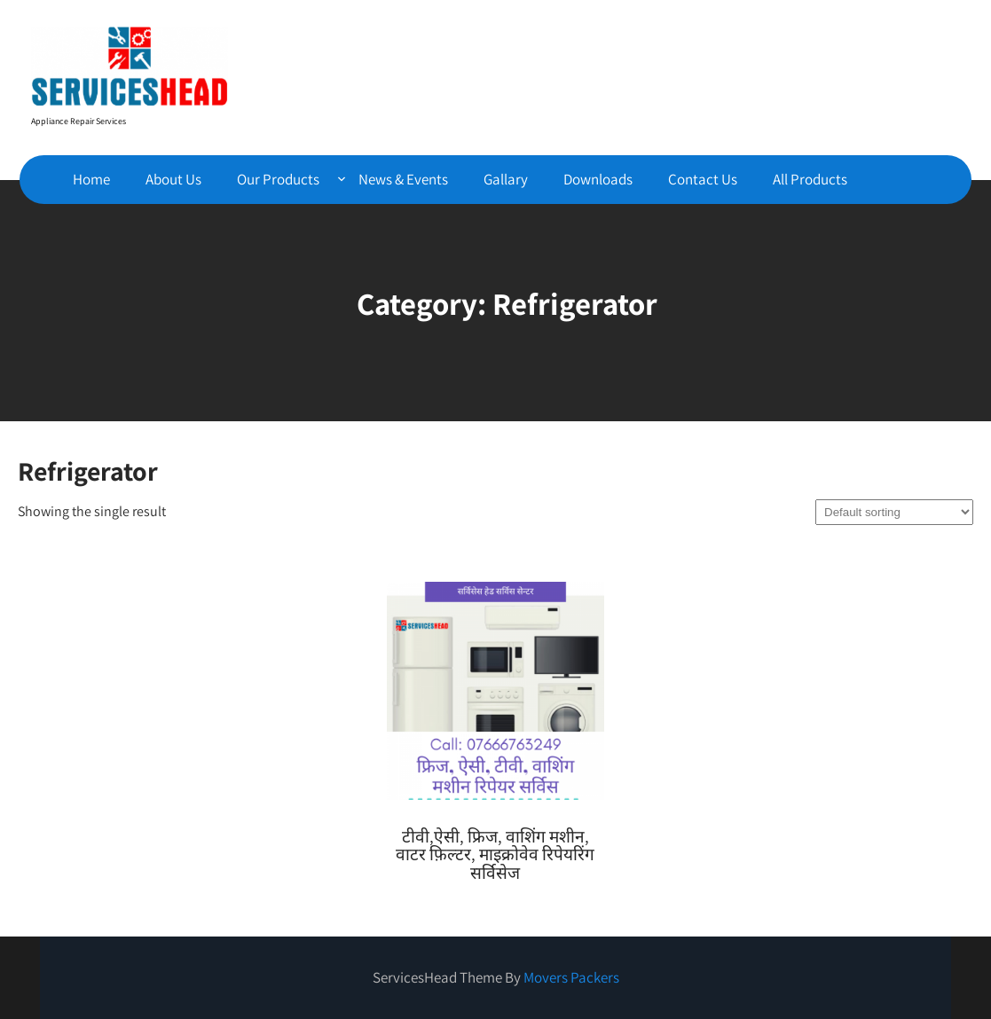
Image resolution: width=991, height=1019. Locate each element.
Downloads (598, 179)
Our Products (278, 179)
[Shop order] (894, 512)
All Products (810, 179)
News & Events (403, 179)
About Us (173, 179)
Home (91, 179)
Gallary (506, 179)
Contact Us (702, 179)
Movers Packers (571, 977)
